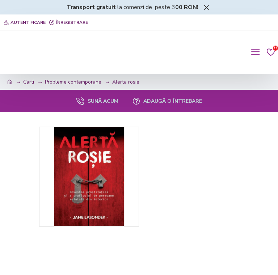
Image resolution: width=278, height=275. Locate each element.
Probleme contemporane (73, 82)
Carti (28, 82)
